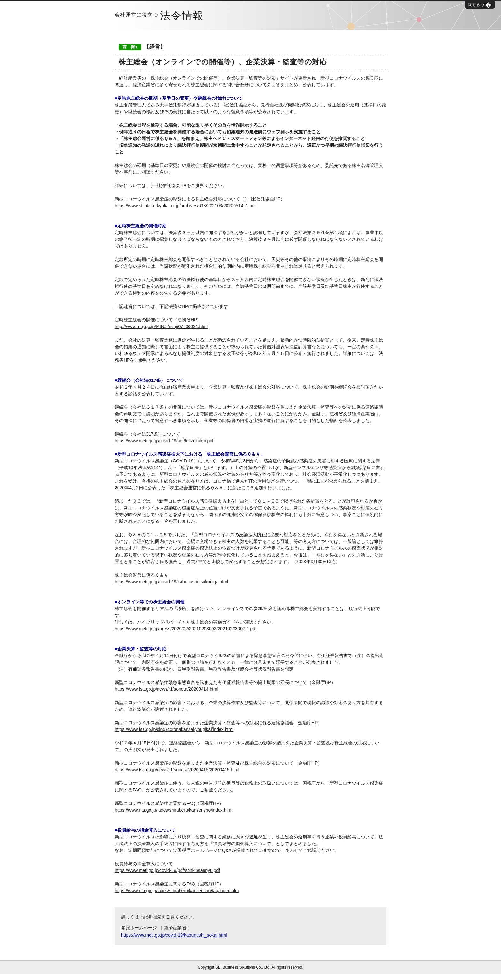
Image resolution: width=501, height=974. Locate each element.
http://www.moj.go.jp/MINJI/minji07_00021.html (161, 326)
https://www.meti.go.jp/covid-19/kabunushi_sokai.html (174, 935)
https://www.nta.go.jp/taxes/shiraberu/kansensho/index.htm (173, 810)
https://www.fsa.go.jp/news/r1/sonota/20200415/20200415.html (177, 769)
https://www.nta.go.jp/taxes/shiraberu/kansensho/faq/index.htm (177, 890)
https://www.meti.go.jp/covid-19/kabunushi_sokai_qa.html (171, 581)
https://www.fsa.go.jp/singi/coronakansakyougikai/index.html (174, 729)
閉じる (474, 5)
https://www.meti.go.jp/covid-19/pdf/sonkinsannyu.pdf (167, 870)
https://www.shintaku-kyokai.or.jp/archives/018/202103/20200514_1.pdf (185, 205)
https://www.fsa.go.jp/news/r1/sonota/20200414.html (166, 689)
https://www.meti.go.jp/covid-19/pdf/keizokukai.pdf (164, 440)
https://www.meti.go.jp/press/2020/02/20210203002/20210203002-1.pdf (186, 628)
